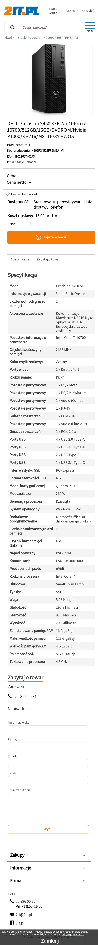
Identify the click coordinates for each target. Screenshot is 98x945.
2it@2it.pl (24, 914)
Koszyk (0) (89, 10)
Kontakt (72, 10)
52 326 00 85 (25, 901)
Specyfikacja (20, 259)
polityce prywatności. (72, 934)
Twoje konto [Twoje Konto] (52, 10)
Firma (12, 739)
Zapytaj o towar (48, 259)
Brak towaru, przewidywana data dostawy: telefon (62, 204)
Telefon (13, 773)
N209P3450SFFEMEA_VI (60, 37)
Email (12, 756)
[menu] (90, 27)
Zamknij (50, 940)
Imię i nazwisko (19, 722)
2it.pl (8, 37)
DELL (27, 145)
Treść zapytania (19, 790)
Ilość (12, 224)
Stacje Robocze (29, 37)
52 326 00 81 (26, 696)
